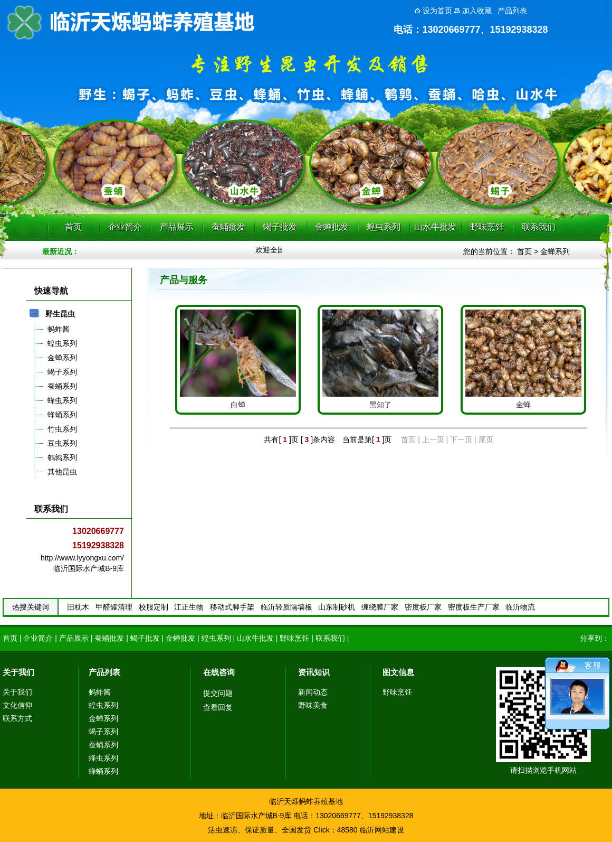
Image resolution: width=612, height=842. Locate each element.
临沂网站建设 (382, 830)
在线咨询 (219, 672)
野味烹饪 (487, 226)
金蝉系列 (555, 251)
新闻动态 (313, 692)
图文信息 (398, 672)
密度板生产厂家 (474, 607)
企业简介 (125, 226)
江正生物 (189, 607)
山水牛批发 (435, 226)
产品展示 (177, 226)
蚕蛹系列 (103, 745)
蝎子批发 (280, 226)
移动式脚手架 (232, 607)
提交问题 (218, 693)
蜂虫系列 (103, 758)
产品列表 (104, 672)
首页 (73, 226)
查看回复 (218, 707)
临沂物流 (520, 607)
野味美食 (313, 705)
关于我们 (18, 672)
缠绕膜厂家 (379, 607)
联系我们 (539, 226)
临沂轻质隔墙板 (286, 607)
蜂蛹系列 (103, 771)
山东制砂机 (336, 607)
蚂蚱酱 (100, 692)
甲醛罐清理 (113, 607)
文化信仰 (17, 705)
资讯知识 (314, 672)
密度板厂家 (423, 607)
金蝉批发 (332, 226)
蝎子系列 (103, 731)
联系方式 (17, 718)
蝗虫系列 (383, 226)
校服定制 (153, 607)
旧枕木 (78, 607)
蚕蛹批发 (228, 226)
